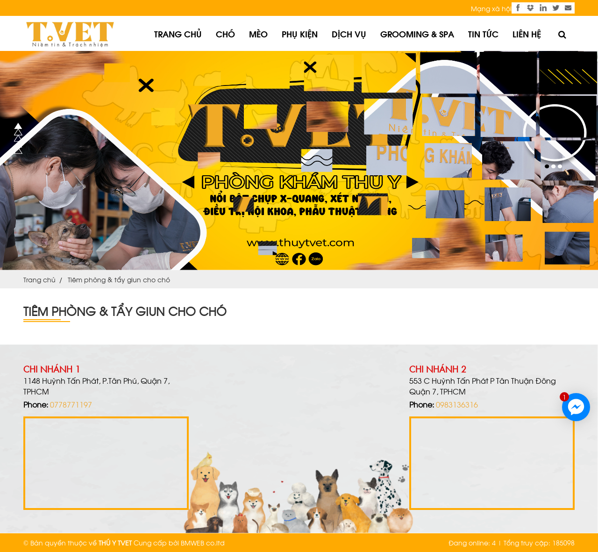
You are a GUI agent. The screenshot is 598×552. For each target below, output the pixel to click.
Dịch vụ (349, 33)
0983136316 (457, 404)
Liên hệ (527, 33)
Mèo (258, 33)
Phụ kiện (300, 33)
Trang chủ (178, 33)
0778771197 (71, 404)
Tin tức (483, 33)
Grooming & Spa (417, 33)
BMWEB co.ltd (203, 542)
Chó (225, 33)
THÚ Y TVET (115, 542)
